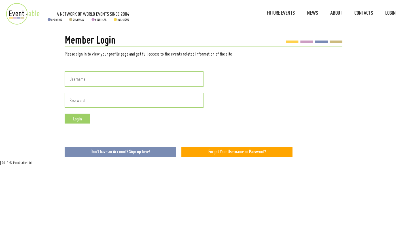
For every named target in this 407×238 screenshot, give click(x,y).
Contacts (363, 13)
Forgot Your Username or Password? (237, 151)
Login (390, 13)
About (336, 13)
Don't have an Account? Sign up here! (120, 151)
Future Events (281, 13)
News (312, 13)
